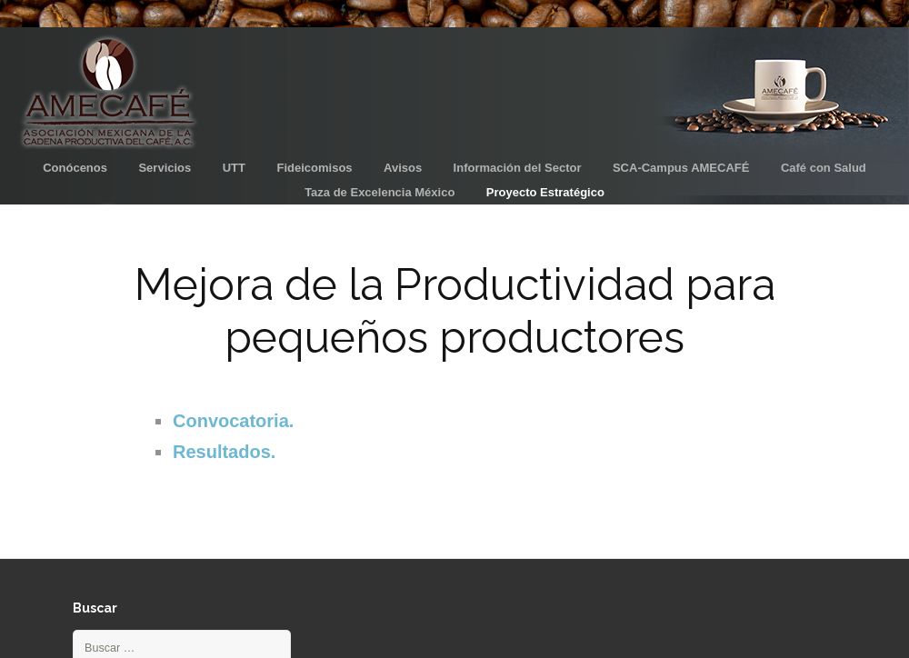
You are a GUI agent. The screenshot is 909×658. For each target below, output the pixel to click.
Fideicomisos (314, 168)
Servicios (164, 168)
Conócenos (75, 168)
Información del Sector (518, 168)
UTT (234, 168)
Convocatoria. (233, 421)
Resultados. (224, 452)
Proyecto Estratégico (545, 192)
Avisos (403, 168)
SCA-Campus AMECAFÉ (681, 168)
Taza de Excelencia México (379, 192)
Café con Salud (823, 168)
